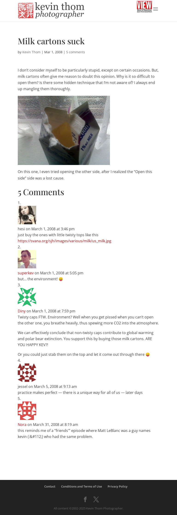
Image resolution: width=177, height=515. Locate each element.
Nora (22, 424)
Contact (49, 486)
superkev (26, 272)
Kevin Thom (31, 52)
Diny (22, 311)
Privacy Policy (117, 486)
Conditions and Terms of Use (81, 486)
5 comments (75, 52)
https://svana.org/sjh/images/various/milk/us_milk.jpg (64, 240)
